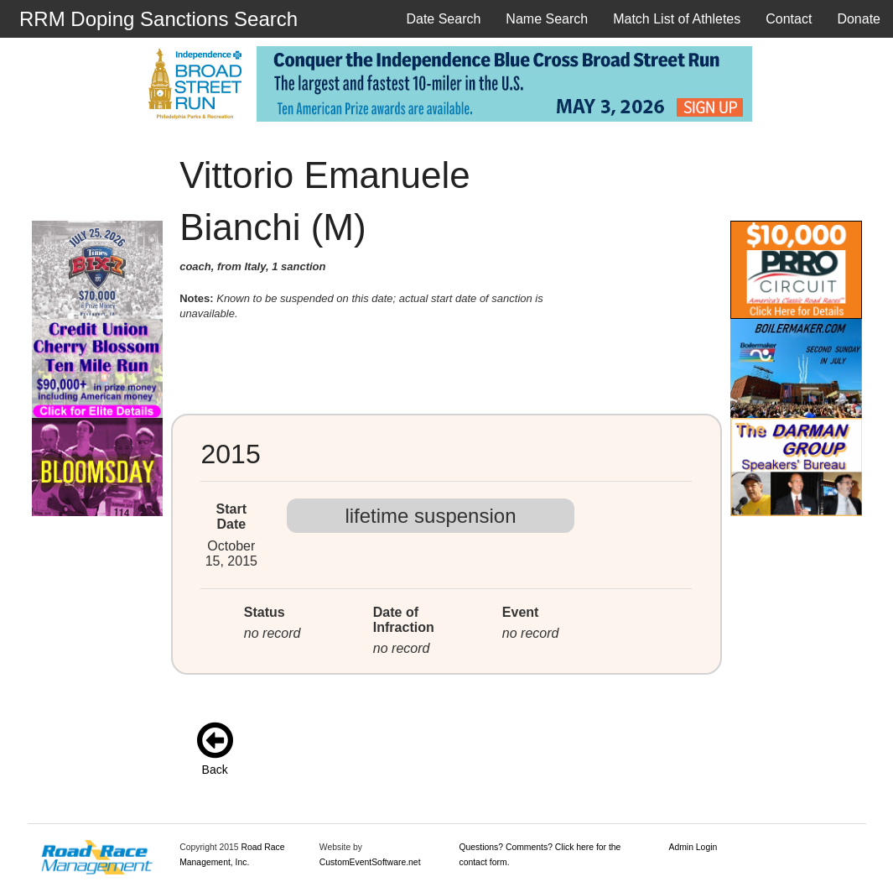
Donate (858, 19)
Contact (789, 19)
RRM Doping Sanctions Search (158, 19)
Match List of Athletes (676, 19)
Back (215, 769)
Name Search (547, 19)
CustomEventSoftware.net (370, 862)
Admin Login (693, 847)
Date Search (443, 19)
